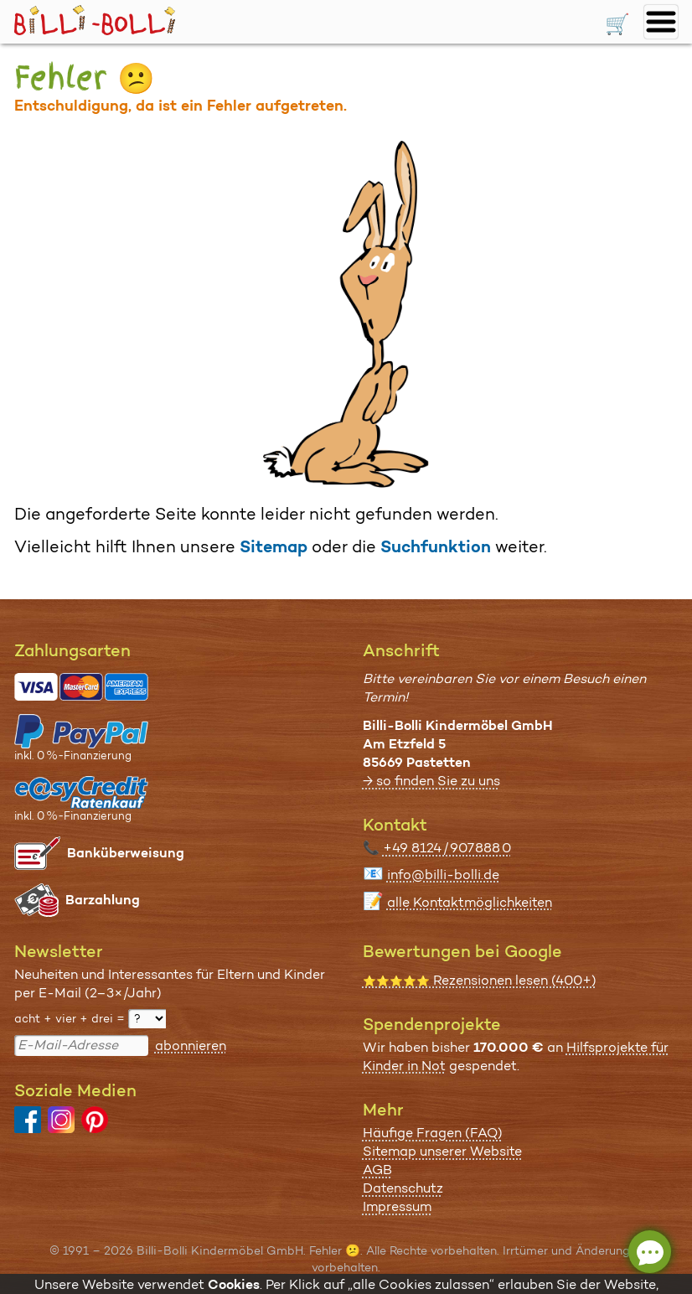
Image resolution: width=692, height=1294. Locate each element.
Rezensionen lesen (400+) (479, 980)
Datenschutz (403, 1188)
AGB (377, 1170)
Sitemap (273, 546)
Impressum (397, 1206)
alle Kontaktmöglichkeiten (469, 902)
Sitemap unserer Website (442, 1151)
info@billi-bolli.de (443, 875)
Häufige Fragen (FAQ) (433, 1133)
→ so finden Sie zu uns (431, 781)
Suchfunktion (435, 546)
